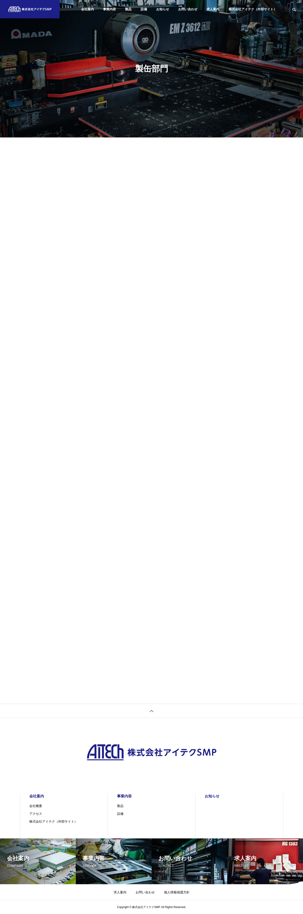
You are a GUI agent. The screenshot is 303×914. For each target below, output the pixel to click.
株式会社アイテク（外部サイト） (253, 9)
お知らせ (162, 9)
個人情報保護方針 (177, 892)
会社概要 (35, 806)
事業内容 (109, 9)
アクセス (35, 813)
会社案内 (87, 9)
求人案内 (213, 9)
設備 (144, 9)
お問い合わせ (187, 9)
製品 (128, 9)
